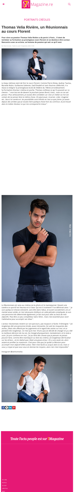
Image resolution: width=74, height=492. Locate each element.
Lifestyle (5, 488)
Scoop (4, 485)
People (4, 482)
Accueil (4, 480)
